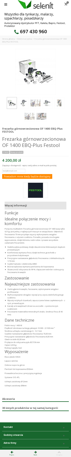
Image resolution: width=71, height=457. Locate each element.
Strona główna (8, 39)
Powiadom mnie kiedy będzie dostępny (27, 176)
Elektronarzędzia (24, 39)
